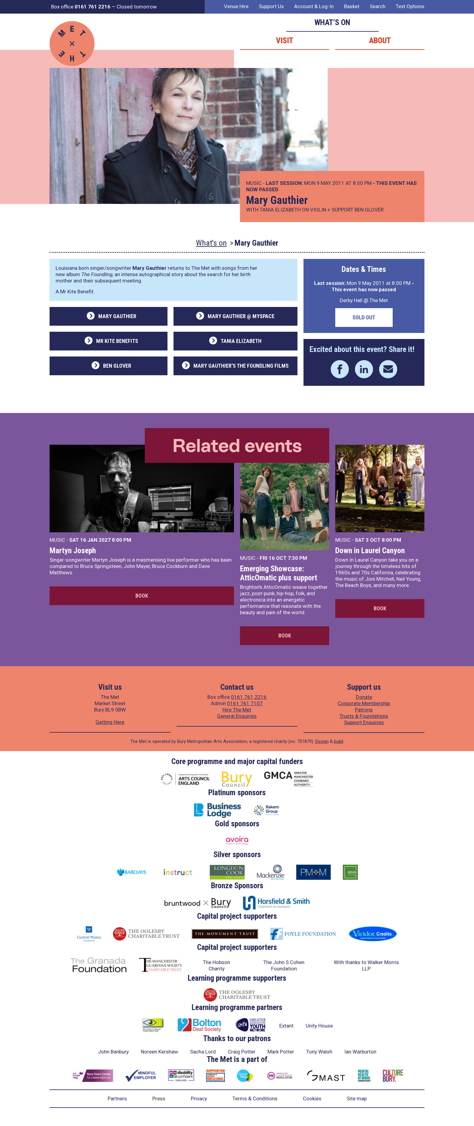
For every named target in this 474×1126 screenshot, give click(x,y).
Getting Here (110, 722)
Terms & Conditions (255, 1098)
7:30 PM (297, 558)
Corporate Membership (364, 703)
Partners (117, 1098)
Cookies (312, 1098)
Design (322, 741)
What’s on (332, 22)
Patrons (364, 710)
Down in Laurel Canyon (370, 550)
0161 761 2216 (249, 697)
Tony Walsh (319, 1052)
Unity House (319, 1026)
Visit (284, 40)
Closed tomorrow (137, 7)
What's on (211, 242)
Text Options (410, 6)
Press (158, 1098)
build (338, 741)
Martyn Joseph (73, 550)
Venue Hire (236, 6)
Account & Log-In (314, 6)
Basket (351, 6)
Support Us (271, 6)
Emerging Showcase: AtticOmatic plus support (278, 573)
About (380, 40)
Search (377, 6)
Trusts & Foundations (363, 716)
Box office (80, 7)
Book (141, 595)
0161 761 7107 (245, 703)
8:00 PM (121, 540)
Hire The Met (236, 710)
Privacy (199, 1098)
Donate (364, 697)
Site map (357, 1098)
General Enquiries (237, 716)
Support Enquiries (364, 722)
